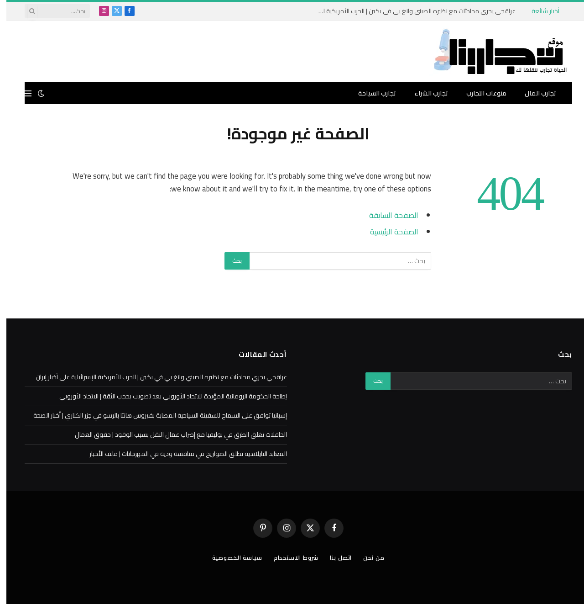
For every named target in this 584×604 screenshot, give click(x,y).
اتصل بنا (335, 557)
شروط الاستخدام (290, 557)
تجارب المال (534, 93)
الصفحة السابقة (387, 215)
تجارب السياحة (371, 93)
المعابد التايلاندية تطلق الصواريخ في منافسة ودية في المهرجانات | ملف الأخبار (182, 454)
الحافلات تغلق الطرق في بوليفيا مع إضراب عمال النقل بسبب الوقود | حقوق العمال (174, 434)
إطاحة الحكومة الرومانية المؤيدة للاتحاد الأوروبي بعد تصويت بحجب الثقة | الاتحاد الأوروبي (167, 396)
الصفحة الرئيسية (387, 231)
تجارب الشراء (425, 93)
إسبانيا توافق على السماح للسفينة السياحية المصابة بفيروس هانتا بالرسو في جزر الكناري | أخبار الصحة (154, 415)
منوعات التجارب (480, 93)
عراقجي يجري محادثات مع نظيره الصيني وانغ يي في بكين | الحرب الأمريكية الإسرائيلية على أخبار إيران (406, 11)
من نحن (369, 557)
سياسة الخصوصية (230, 557)
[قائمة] (21, 93)
